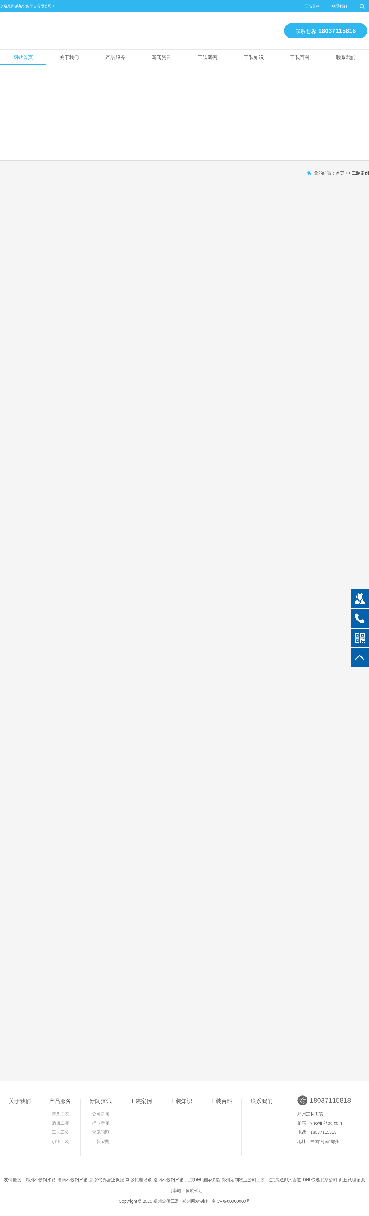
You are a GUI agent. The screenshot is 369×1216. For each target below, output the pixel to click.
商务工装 (60, 1113)
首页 (340, 173)
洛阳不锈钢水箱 (168, 1179)
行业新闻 (100, 1123)
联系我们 (339, 6)
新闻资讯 (161, 57)
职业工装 (60, 1141)
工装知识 (254, 57)
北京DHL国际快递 (202, 1179)
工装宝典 (100, 1141)
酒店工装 (60, 1123)
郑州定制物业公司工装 (243, 1179)
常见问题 (100, 1132)
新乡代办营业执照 (106, 1179)
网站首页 (23, 57)
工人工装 (60, 1132)
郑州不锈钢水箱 (41, 1179)
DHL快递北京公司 (320, 1179)
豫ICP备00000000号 (231, 1201)
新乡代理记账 (139, 1179)
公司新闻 (100, 1113)
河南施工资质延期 (185, 1190)
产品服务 (115, 57)
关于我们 (69, 57)
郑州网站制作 (195, 1201)
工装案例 (207, 57)
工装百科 (312, 6)
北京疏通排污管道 (284, 1179)
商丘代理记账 (352, 1179)
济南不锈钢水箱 (73, 1179)
